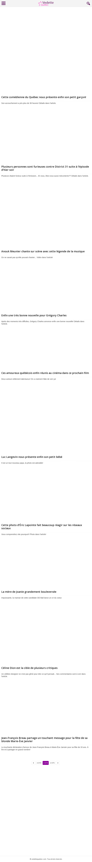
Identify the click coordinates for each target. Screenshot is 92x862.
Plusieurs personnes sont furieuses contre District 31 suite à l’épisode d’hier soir (45, 168)
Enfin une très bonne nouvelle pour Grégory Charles (34, 315)
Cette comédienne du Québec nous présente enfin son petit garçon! (43, 97)
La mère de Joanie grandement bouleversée (28, 592)
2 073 (39, 763)
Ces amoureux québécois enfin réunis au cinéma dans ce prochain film (45, 373)
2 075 (52, 763)
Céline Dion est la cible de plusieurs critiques (29, 668)
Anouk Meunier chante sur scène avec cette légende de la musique (43, 251)
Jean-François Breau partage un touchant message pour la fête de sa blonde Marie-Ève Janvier (44, 739)
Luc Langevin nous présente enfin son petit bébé (31, 457)
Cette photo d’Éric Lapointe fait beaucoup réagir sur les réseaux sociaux (41, 526)
